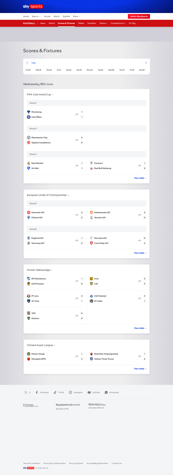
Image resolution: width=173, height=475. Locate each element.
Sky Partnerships (96, 428)
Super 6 (26, 412)
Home (26, 16)
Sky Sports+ (61, 444)
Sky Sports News (63, 440)
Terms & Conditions (31, 463)
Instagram (75, 392)
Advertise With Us (96, 440)
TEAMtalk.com (29, 416)
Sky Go (92, 416)
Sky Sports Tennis (63, 432)
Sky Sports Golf (62, 424)
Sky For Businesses (97, 424)
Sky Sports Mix (62, 451)
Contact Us (117, 463)
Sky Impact (93, 432)
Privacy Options (76, 463)
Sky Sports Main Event (65, 409)
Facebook (41, 392)
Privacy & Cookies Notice (55, 463)
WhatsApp (111, 392)
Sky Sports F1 (61, 428)
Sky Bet (66, 16)
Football (29, 23)
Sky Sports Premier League (67, 412)
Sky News (93, 412)
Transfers (91, 23)
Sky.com (92, 409)
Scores (47, 16)
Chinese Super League (40, 345)
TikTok (58, 392)
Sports (36, 16)
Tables (81, 23)
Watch (56, 16)
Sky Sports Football (64, 416)
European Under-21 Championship (47, 195)
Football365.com (30, 420)
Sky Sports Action (63, 436)
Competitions (118, 23)
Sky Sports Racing (64, 447)
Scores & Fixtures (66, 23)
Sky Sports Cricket (64, 420)
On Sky (132, 23)
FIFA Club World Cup (39, 94)
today (33, 62)
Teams (103, 23)
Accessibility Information (97, 463)
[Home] (33, 6)
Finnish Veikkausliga (38, 270)
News (42, 23)
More (76, 16)
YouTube (93, 392)
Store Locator (95, 436)
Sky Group (93, 420)
